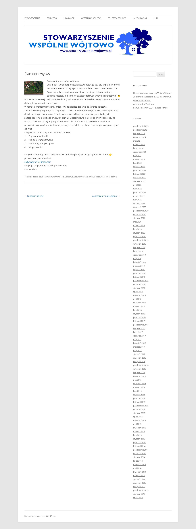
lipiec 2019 (138, 251)
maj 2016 (137, 380)
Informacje (68, 18)
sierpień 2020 (139, 218)
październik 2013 (140, 490)
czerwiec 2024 (139, 137)
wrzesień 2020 (139, 214)
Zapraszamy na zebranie (106, 195)
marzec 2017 (139, 346)
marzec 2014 (139, 475)
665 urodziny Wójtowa (143, 104)
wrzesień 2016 (139, 368)
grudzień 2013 (139, 482)
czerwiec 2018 (139, 295)
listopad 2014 (139, 446)
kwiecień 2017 (139, 343)
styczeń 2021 (139, 203)
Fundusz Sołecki (34, 195)
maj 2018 (137, 299)
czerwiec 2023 (139, 151)
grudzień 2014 (139, 442)
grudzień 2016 (139, 357)
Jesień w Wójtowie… (142, 100)
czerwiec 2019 (139, 254)
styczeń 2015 (139, 438)
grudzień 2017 (139, 317)
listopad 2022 (139, 174)
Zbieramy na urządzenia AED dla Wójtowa (152, 93)
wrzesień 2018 (139, 284)
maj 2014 (137, 468)
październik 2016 (140, 365)
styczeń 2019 (139, 269)
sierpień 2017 (139, 328)
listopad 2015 (139, 402)
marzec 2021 (139, 196)
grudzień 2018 (139, 273)
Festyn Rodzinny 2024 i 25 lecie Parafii (150, 107)
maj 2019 (137, 258)
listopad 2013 (139, 486)
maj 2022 (137, 185)
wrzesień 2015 (139, 409)
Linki (156, 18)
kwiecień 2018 (139, 302)
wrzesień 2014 (139, 453)
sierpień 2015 (139, 413)
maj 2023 (137, 155)
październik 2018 (140, 280)
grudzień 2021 (139, 192)
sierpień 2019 (139, 247)
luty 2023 (137, 163)
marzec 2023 (139, 159)
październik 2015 (140, 405)
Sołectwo (52, 18)
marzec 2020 (139, 225)
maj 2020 (137, 221)
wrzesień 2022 (139, 177)
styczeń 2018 (139, 313)
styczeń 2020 (139, 232)
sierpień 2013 (139, 494)
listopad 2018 (139, 277)
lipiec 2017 (138, 332)
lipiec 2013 (138, 497)
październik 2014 (140, 449)
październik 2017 (140, 324)
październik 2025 (140, 126)
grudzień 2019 (139, 236)
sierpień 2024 (139, 133)
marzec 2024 (139, 144)
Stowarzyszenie (32, 18)
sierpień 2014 (139, 457)
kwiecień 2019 (139, 262)
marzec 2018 (139, 306)
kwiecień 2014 (139, 471)
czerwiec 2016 (139, 376)
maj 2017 (137, 339)
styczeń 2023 (139, 166)
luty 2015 (137, 435)
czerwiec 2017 (139, 335)
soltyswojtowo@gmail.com (37, 161)
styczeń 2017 (139, 354)
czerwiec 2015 (139, 420)
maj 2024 (137, 140)
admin (114, 176)
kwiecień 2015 (139, 427)
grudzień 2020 (139, 207)
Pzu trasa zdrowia (117, 18)
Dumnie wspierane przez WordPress (40, 516)
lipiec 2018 (138, 291)
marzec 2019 (139, 265)
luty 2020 (137, 229)
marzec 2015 (139, 431)
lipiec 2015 (138, 416)
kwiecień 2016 (139, 383)
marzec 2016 (139, 387)
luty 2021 (137, 199)
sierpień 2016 (139, 372)
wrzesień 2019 (139, 243)
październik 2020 (140, 210)
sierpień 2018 (139, 288)
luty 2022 (137, 188)
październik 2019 (140, 240)
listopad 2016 (139, 361)
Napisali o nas (140, 18)
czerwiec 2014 (139, 464)
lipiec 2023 (138, 148)
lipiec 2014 (138, 460)
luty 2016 (137, 391)
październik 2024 (140, 129)
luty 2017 (137, 350)
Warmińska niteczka (91, 18)
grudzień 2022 (139, 170)
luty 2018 (137, 310)
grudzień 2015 (139, 398)
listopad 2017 (139, 321)
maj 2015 (137, 424)
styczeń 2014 (139, 479)
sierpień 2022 (139, 181)
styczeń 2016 (139, 394)
